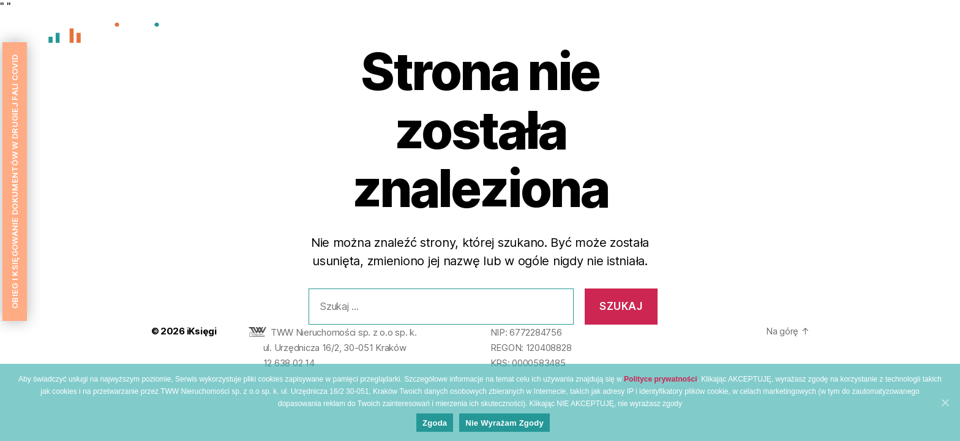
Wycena (813, 35)
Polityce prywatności (660, 379)
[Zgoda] (945, 402)
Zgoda (434, 423)
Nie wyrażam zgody (504, 423)
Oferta (865, 35)
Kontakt (917, 35)
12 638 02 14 (289, 363)
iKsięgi (202, 331)
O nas (764, 35)
